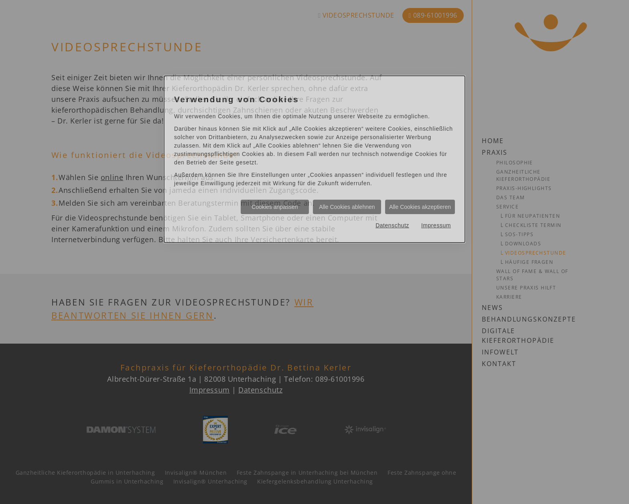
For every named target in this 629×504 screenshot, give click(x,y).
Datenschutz (392, 225)
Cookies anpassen (275, 207)
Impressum (436, 225)
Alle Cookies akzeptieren (420, 207)
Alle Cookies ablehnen (347, 207)
